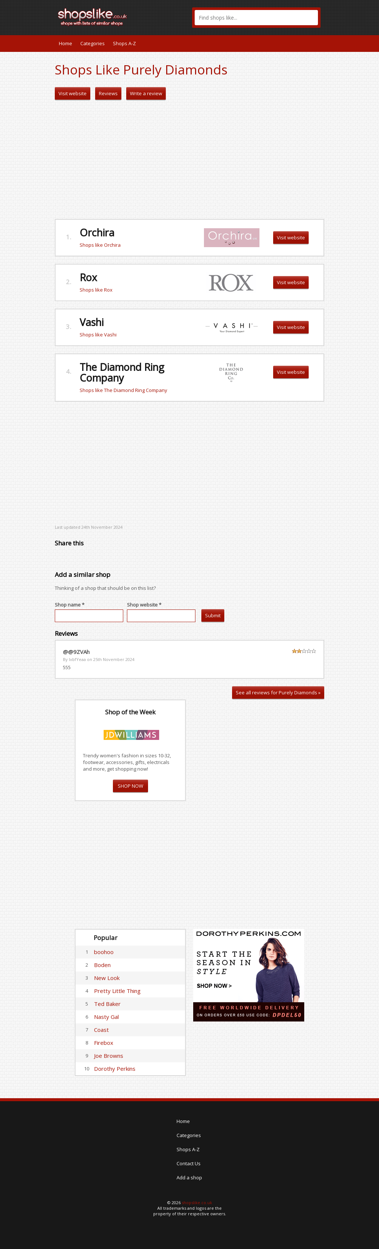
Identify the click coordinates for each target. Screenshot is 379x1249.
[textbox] (256, 17)
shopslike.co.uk (197, 1202)
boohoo (104, 952)
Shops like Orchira (100, 245)
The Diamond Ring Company (122, 372)
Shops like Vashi (98, 334)
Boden (102, 965)
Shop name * (69, 604)
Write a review (146, 93)
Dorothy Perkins (114, 1068)
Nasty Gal (106, 1016)
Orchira (97, 232)
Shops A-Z (124, 43)
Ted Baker (107, 1003)
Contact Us (189, 1163)
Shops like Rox (96, 289)
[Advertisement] (189, 160)
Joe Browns (108, 1055)
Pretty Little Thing (117, 990)
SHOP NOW (130, 786)
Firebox (103, 1042)
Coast (101, 1029)
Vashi (92, 322)
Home (65, 43)
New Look (107, 977)
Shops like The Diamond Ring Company (123, 390)
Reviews (108, 93)
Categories (92, 43)
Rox (88, 277)
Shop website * (144, 604)
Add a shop (189, 1177)
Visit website (72, 93)
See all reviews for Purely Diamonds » (278, 692)
